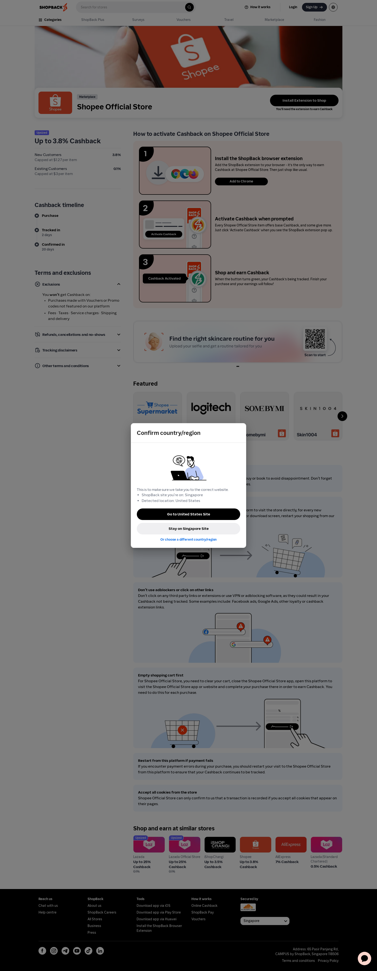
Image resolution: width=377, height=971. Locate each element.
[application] (364, 958)
